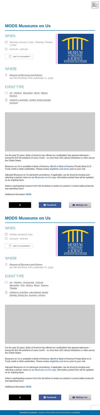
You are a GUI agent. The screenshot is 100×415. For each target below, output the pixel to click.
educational (35, 292)
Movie (37, 93)
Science (13, 96)
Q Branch (77, 412)
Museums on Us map (45, 177)
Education (28, 93)
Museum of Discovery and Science (26, 75)
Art (11, 93)
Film (23, 285)
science (41, 295)
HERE (28, 194)
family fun (23, 295)
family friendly (44, 100)
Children (18, 93)
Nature (44, 93)
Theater (13, 288)
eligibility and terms (59, 169)
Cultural (39, 282)
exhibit (32, 100)
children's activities (19, 100)
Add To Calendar (19, 56)
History (29, 285)
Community (28, 282)
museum (14, 103)
